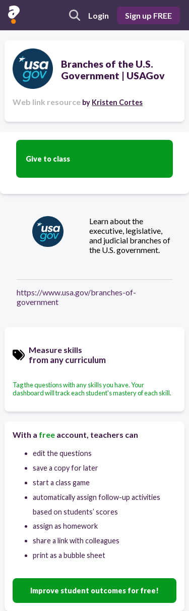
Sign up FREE (148, 15)
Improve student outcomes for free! (94, 590)
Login (98, 15)
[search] (74, 15)
